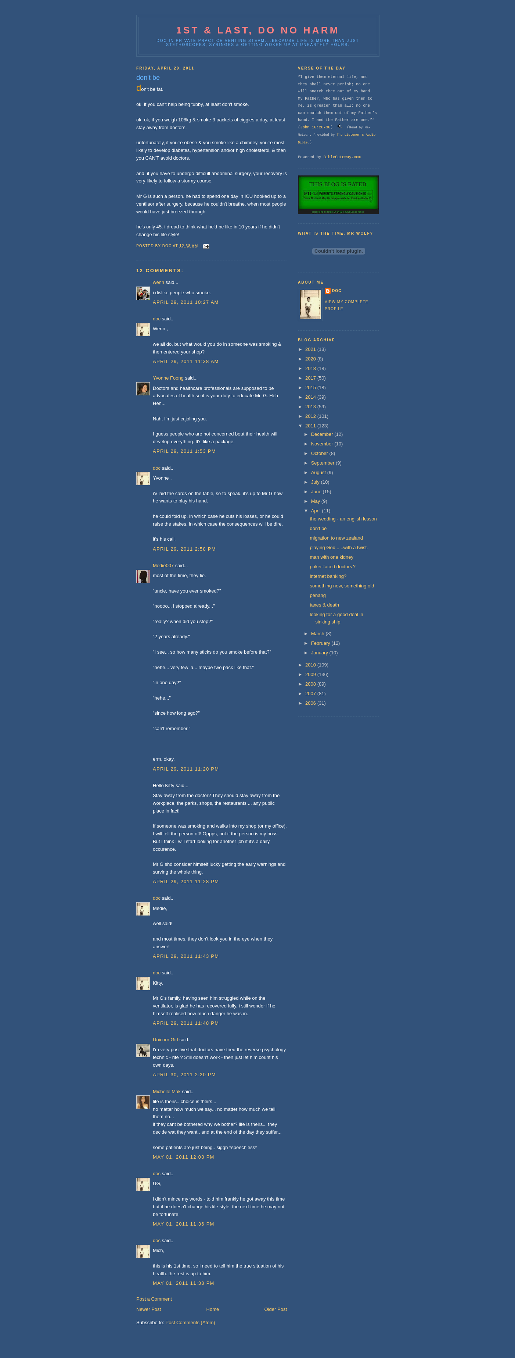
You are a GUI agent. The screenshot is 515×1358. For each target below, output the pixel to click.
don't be (318, 528)
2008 (311, 684)
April (316, 510)
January (320, 652)
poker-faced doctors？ (333, 566)
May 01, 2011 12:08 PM (184, 1157)
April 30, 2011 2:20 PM (184, 1074)
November (323, 444)
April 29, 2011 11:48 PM (186, 1023)
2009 (311, 674)
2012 (311, 416)
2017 (311, 378)
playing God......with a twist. (339, 547)
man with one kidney (331, 557)
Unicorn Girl (165, 1039)
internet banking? (328, 576)
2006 (311, 703)
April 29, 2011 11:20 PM (186, 769)
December (323, 434)
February (321, 643)
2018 (311, 368)
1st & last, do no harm (257, 30)
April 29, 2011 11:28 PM (186, 881)
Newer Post (148, 1309)
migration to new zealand (336, 538)
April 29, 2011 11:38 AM (186, 361)
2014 (311, 397)
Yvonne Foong (168, 378)
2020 (311, 359)
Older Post (275, 1309)
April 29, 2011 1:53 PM (184, 451)
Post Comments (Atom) (190, 1322)
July (316, 482)
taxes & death (324, 605)
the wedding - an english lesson (343, 519)
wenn (158, 282)
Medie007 (163, 565)
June (317, 491)
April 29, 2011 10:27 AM (186, 302)
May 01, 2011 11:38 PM (184, 1283)
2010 (311, 665)
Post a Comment (154, 1299)
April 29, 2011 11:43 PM (186, 956)
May (316, 501)
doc (157, 318)
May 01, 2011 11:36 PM (184, 1224)
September (323, 463)
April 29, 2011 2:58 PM (184, 549)
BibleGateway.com (342, 157)
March (318, 633)
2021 (311, 349)
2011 (311, 426)
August (319, 472)
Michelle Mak (167, 1091)
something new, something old (342, 586)
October (320, 453)
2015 (311, 387)
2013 (311, 406)
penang (317, 595)
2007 (311, 693)
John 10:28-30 (315, 127)
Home (212, 1309)
